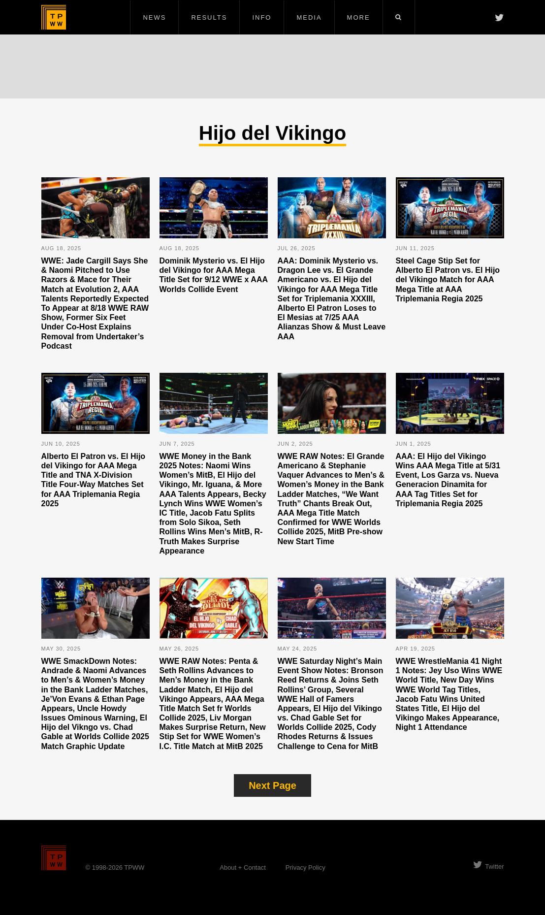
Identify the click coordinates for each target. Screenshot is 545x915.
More (358, 17)
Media (308, 17)
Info (261, 17)
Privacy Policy (305, 867)
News (154, 17)
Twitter (488, 866)
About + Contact (243, 867)
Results (209, 17)
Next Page (272, 785)
